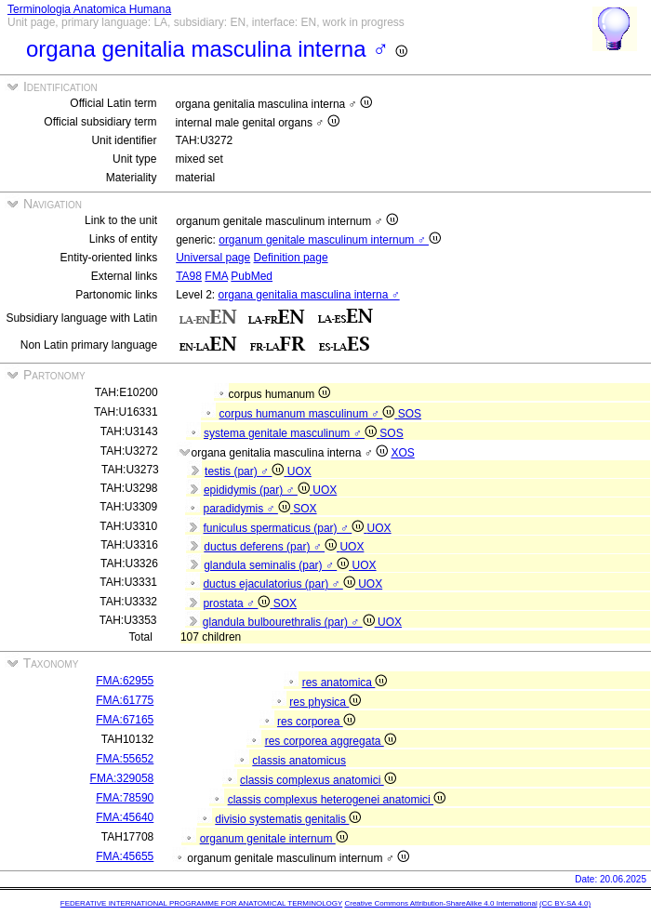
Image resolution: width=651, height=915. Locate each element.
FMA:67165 (124, 719)
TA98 (189, 276)
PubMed (251, 276)
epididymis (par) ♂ (258, 490)
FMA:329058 (122, 778)
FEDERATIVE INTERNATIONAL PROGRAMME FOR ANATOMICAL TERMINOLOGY (201, 903)
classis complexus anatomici (318, 780)
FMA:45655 (124, 856)
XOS (402, 452)
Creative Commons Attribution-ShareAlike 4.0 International (440, 903)
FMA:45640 (124, 817)
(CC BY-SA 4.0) (565, 903)
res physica (325, 702)
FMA (216, 276)
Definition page (291, 257)
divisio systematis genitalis (288, 819)
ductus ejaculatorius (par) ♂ (280, 583)
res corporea (316, 721)
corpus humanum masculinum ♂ (308, 413)
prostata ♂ (237, 603)
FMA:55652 (124, 758)
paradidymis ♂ (249, 508)
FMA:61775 (124, 700)
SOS (409, 413)
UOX (299, 471)
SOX (304, 508)
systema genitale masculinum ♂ (291, 433)
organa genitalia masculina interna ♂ (309, 294)
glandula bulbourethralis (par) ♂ (290, 622)
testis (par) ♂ (246, 471)
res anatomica (345, 682)
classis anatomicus (299, 760)
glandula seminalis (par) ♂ (278, 565)
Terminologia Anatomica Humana (89, 9)
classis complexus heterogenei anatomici (336, 799)
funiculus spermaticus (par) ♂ (285, 528)
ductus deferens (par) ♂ (271, 546)
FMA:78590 (124, 797)
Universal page (213, 257)
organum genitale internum (274, 838)
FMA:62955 (124, 680)
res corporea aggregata (330, 741)
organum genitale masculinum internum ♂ (330, 239)
